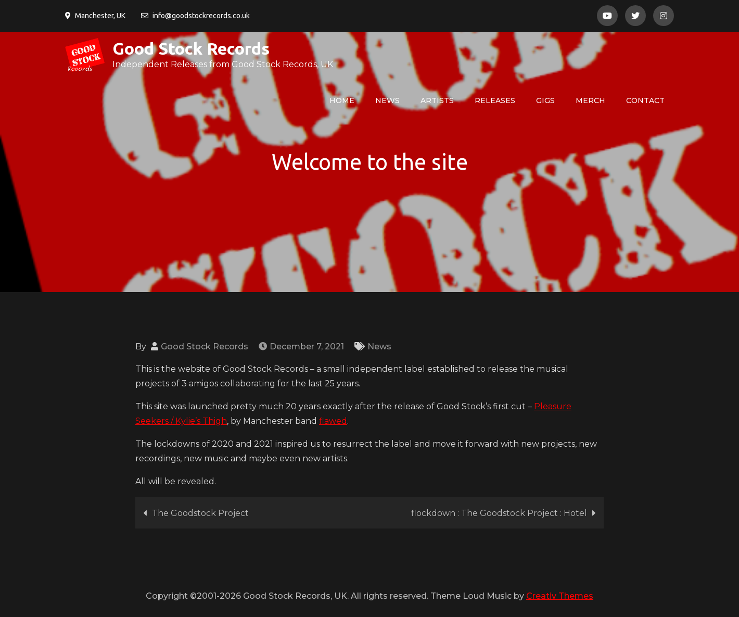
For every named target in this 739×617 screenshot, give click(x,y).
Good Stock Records (191, 48)
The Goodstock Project (200, 513)
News (387, 100)
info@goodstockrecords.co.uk (195, 15)
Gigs (545, 100)
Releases (495, 100)
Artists (437, 100)
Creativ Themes (559, 596)
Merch (590, 100)
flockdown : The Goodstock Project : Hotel (499, 513)
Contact (645, 100)
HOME (341, 100)
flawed (333, 421)
